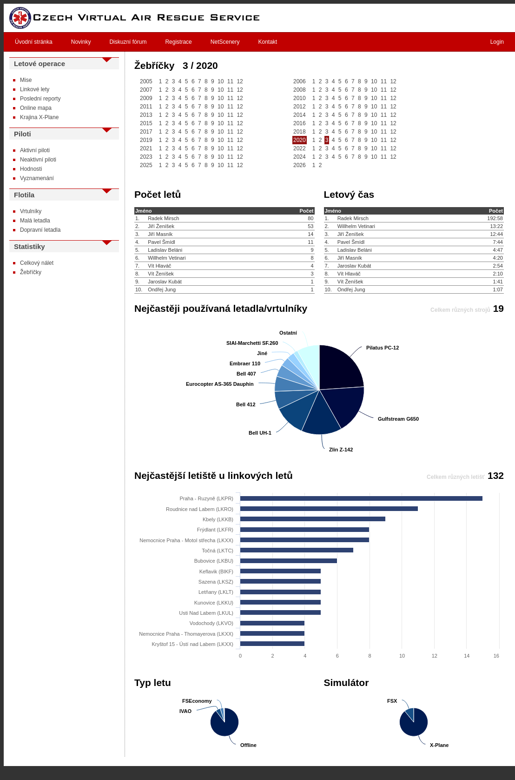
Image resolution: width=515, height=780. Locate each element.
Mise (26, 80)
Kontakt (267, 42)
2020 (299, 140)
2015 (146, 123)
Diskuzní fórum (127, 42)
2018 (299, 131)
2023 (146, 157)
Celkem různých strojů (460, 310)
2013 (146, 115)
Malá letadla (35, 220)
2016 (299, 123)
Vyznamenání (37, 178)
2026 (299, 165)
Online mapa (36, 108)
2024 (299, 157)
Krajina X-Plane (39, 117)
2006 (299, 81)
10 (221, 81)
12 (240, 81)
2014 (299, 115)
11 (230, 81)
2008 (299, 90)
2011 (146, 106)
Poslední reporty (40, 98)
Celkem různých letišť (456, 477)
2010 (299, 98)
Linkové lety (34, 89)
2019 (146, 140)
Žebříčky (30, 272)
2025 (146, 165)
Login (497, 42)
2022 (299, 148)
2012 (299, 106)
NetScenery (225, 42)
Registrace (178, 42)
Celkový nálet (36, 263)
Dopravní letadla (40, 230)
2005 (146, 81)
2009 (146, 98)
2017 (146, 131)
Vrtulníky (30, 211)
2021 (146, 148)
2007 (146, 90)
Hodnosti (31, 169)
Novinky (81, 42)
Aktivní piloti (35, 150)
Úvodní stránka (34, 42)
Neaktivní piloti (38, 159)
